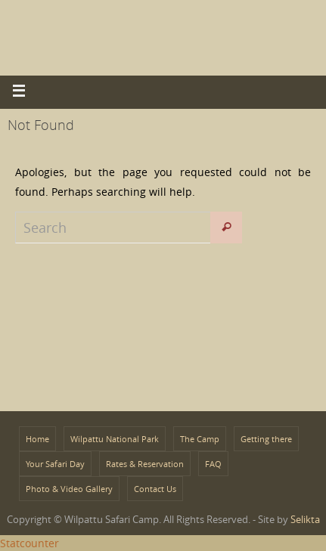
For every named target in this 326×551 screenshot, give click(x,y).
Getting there (266, 438)
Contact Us (155, 488)
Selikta (305, 519)
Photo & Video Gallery (69, 488)
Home (37, 438)
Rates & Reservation (145, 463)
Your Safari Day (55, 463)
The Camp (199, 438)
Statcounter (29, 543)
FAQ (213, 463)
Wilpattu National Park (114, 438)
